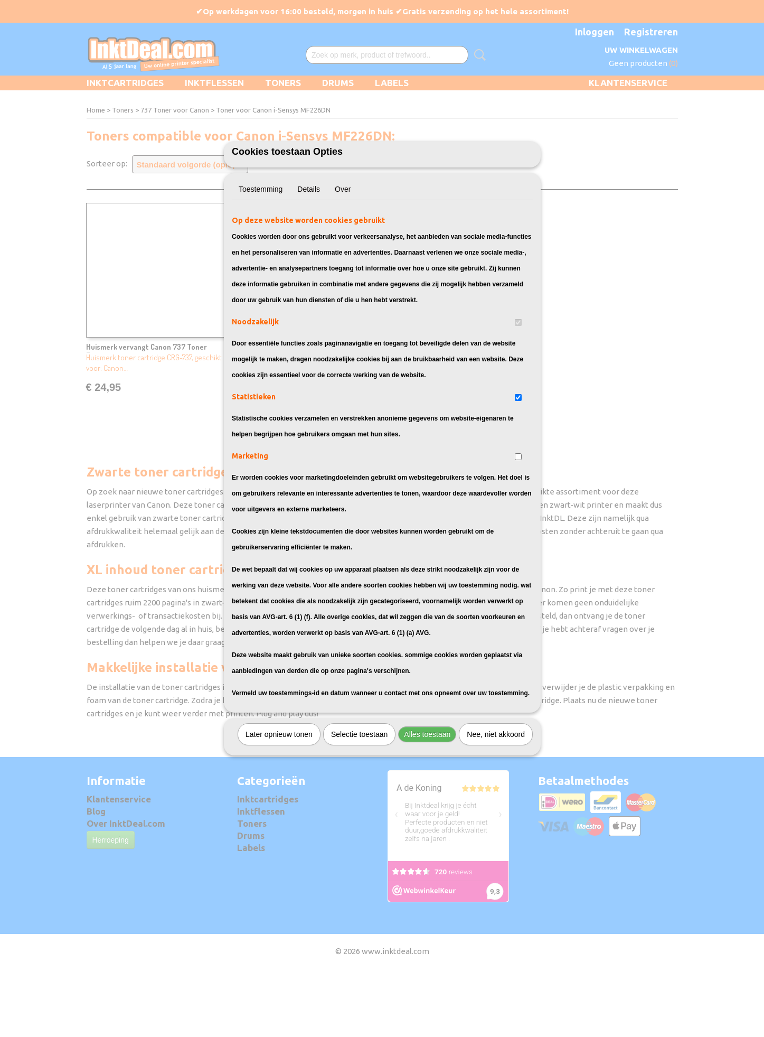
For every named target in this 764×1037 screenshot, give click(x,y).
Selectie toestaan (359, 792)
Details (308, 247)
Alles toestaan (427, 792)
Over (343, 247)
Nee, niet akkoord (496, 792)
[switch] (518, 380)
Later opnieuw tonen (279, 792)
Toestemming (260, 247)
